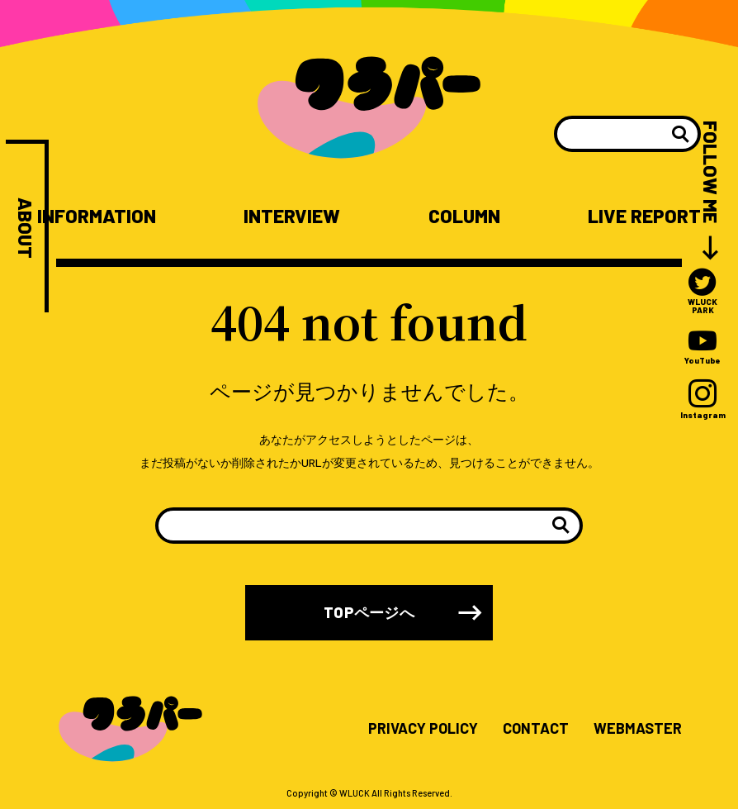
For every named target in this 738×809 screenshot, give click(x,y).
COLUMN (464, 216)
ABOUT (25, 228)
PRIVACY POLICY (423, 729)
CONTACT (536, 729)
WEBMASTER (638, 729)
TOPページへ (369, 612)
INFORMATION (96, 216)
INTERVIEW (292, 216)
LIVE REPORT (644, 216)
